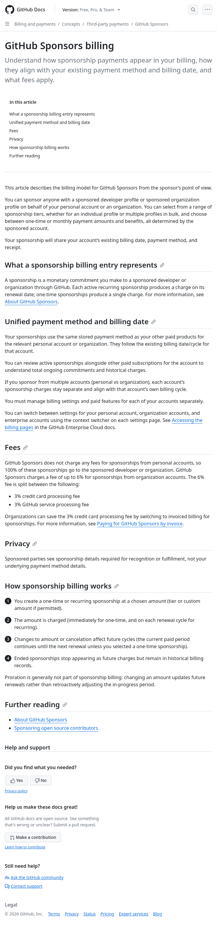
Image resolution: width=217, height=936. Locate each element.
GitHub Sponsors (151, 24)
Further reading (36, 704)
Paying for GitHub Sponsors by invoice (140, 523)
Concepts (71, 24)
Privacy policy (16, 791)
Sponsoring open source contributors (56, 728)
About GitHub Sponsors (31, 301)
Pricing (107, 914)
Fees (16, 447)
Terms (54, 914)
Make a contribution (33, 837)
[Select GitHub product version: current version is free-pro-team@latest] (91, 9)
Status (90, 914)
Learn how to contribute (25, 847)
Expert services (133, 914)
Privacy (21, 543)
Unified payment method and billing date (80, 321)
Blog (157, 914)
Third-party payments (108, 24)
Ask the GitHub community (34, 877)
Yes (16, 780)
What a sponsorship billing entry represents (84, 265)
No (41, 780)
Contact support (23, 886)
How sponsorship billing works (62, 586)
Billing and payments (35, 24)
